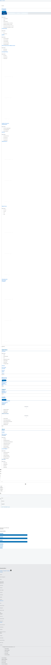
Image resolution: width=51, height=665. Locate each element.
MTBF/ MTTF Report (6, 409)
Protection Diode (4, 28)
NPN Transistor (5, 49)
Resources (4, 378)
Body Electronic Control (6, 359)
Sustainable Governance (7, 440)
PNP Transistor (5, 50)
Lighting (3, 371)
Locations (3, 432)
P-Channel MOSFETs (6, 41)
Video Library (5, 467)
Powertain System (6, 356)
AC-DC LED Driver (6, 137)
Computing (3, 368)
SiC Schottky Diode (4, 279)
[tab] (4, 13)
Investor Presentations (6, 455)
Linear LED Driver (6, 140)
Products (4, 9)
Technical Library (4, 382)
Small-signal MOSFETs (6, 44)
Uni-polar (5, 211)
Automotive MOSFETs (6, 38)
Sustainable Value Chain (6, 444)
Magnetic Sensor (4, 206)
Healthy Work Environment (7, 443)
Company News (5, 464)
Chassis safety (5, 362)
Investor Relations (4, 448)
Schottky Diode (5, 58)
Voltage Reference (4, 141)
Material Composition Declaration (8, 421)
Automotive (3, 351)
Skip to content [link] (2, 0)
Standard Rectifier (6, 21)
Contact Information (6, 458)
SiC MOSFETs (4, 281)
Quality (3, 397)
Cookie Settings (7, 648)
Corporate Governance (6, 452)
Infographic (3, 383)
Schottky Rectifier (6, 18)
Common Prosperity (6, 446)
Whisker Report (5, 412)
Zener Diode (5, 55)
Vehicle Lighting (5, 360)
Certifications (4, 403)
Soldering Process (6, 424)
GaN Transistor (4, 280)
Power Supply (4, 367)
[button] (26, 17)
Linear (4, 214)
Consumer (3, 370)
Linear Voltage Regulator (6, 129)
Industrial (3, 365)
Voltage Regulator (4, 124)
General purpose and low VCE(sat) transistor (8, 45)
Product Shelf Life (6, 418)
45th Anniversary (4, 434)
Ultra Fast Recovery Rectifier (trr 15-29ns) (8, 27)
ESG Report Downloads (6, 447)
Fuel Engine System (6, 363)
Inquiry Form (4, 392)
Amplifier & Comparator (5, 123)
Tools (2, 381)
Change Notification (5, 402)
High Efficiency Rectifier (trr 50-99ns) (8, 24)
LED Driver (3, 132)
